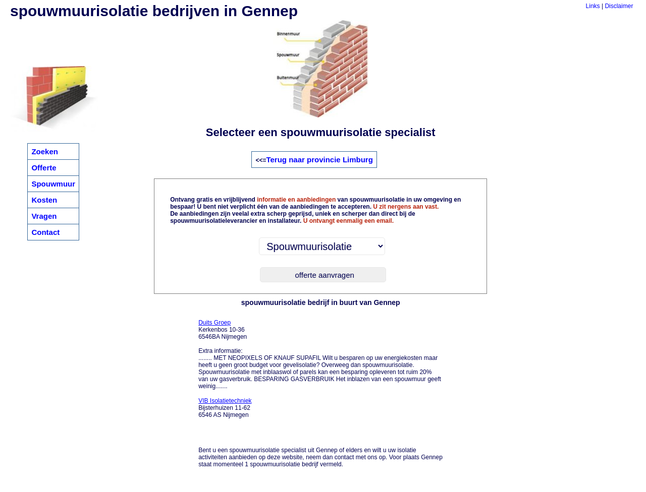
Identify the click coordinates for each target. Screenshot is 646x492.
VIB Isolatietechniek (224, 400)
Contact (45, 232)
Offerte (43, 167)
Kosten (44, 200)
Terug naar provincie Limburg (319, 159)
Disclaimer (619, 6)
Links (593, 6)
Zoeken (44, 151)
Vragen (44, 216)
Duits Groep (214, 322)
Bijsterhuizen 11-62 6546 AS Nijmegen (224, 407)
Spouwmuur (53, 183)
